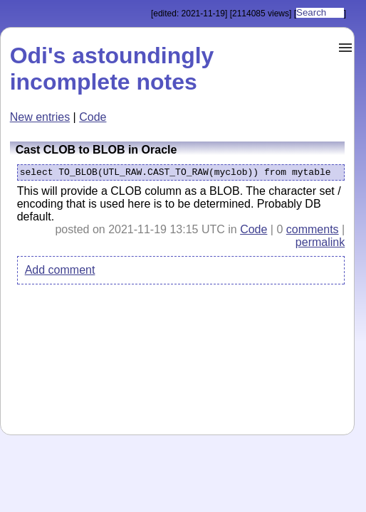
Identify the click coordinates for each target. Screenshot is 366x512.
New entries (40, 117)
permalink (320, 245)
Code (92, 117)
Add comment (60, 273)
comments (312, 232)
